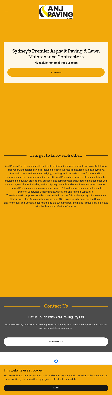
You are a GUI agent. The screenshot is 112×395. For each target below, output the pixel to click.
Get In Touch (56, 72)
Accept (56, 388)
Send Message (56, 342)
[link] (56, 12)
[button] (11, 12)
